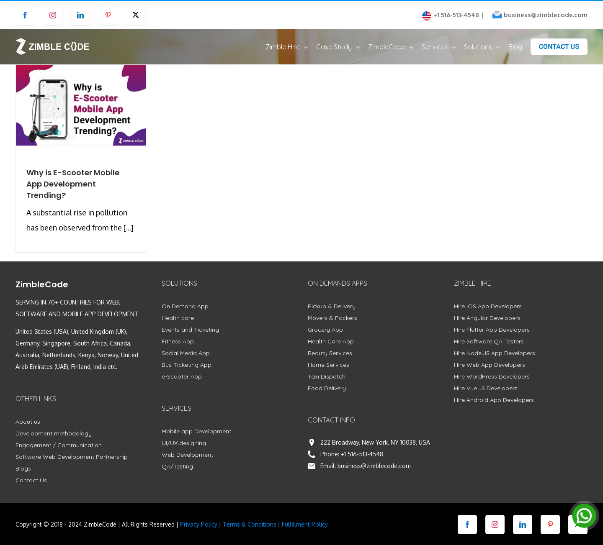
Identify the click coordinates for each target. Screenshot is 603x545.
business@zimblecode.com (546, 15)
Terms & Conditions (249, 532)
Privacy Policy (198, 532)
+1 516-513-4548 (362, 462)
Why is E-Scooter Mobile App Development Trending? (72, 191)
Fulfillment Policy (305, 532)
